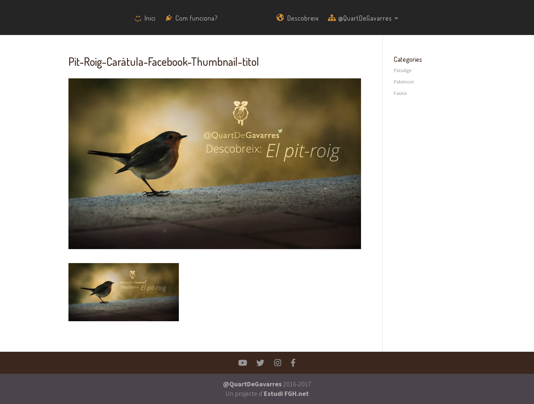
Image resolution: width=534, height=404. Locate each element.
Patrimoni (404, 81)
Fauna (400, 93)
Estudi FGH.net (286, 393)
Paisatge (402, 70)
